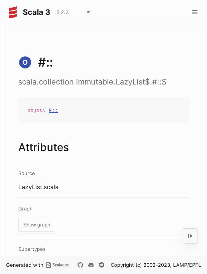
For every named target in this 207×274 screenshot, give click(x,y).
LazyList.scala (38, 187)
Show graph (36, 225)
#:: (53, 110)
